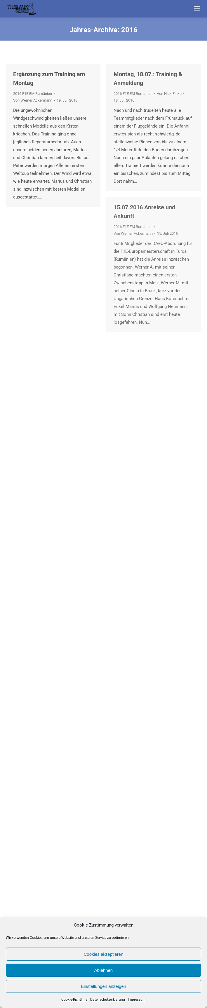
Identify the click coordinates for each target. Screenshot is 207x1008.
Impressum (137, 999)
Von (32, 100)
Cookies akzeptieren (103, 954)
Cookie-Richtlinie (74, 999)
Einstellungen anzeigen (103, 986)
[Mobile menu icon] (197, 9)
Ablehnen (103, 970)
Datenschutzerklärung (107, 999)
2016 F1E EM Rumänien (32, 93)
